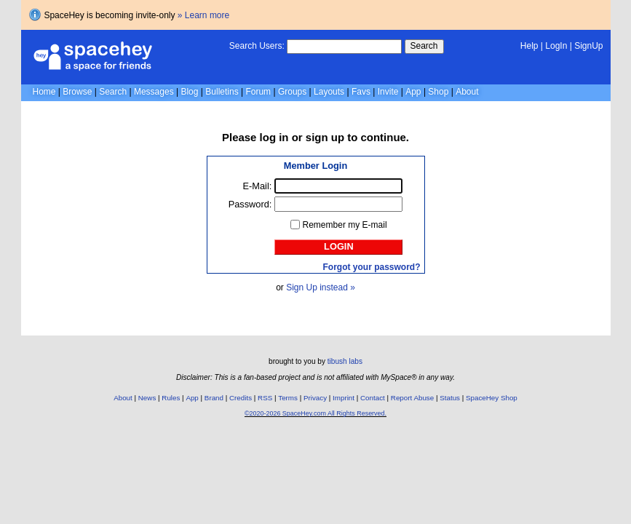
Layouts (329, 92)
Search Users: (257, 46)
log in (274, 137)
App (413, 92)
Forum (258, 92)
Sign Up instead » (320, 287)
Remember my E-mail (345, 225)
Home (44, 92)
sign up (325, 137)
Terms (288, 398)
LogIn (556, 46)
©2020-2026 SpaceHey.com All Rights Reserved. (315, 413)
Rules (171, 398)
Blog (189, 92)
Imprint (343, 398)
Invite (388, 92)
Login (339, 246)
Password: (250, 204)
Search (424, 46)
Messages (154, 92)
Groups (292, 92)
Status (450, 398)
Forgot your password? (371, 267)
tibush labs (345, 361)
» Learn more (203, 15)
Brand (214, 398)
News (147, 398)
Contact (372, 398)
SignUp (588, 46)
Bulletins (221, 92)
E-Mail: (257, 185)
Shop (438, 92)
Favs (361, 92)
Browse (77, 92)
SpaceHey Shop (491, 398)
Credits (240, 398)
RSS (265, 398)
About (467, 92)
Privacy (315, 398)
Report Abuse (412, 398)
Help (529, 46)
